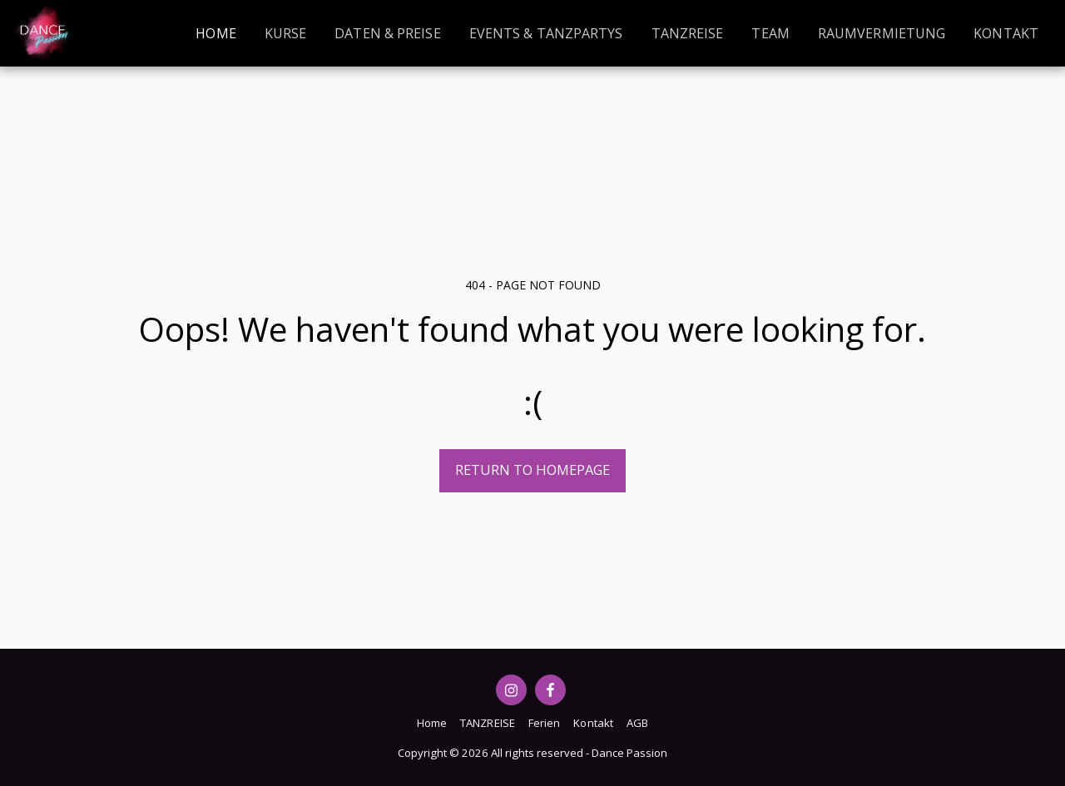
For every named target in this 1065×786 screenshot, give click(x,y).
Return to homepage (532, 469)
